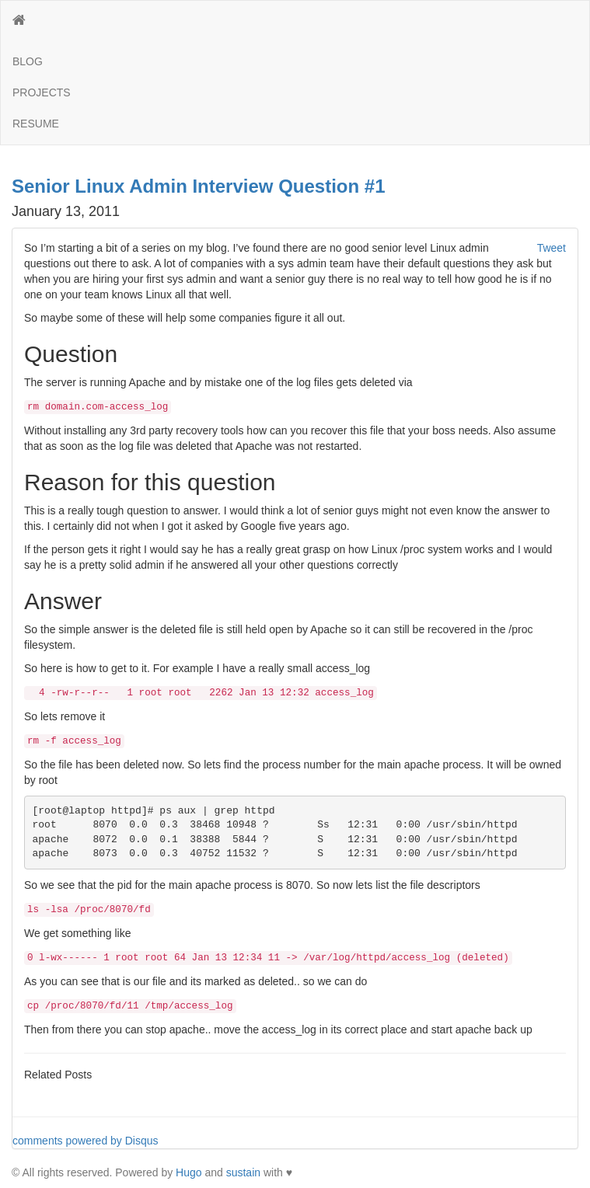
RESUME (35, 123)
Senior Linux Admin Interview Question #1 (199, 186)
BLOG (27, 61)
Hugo (188, 1172)
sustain (243, 1172)
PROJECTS (41, 92)
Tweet (551, 248)
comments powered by (85, 1140)
